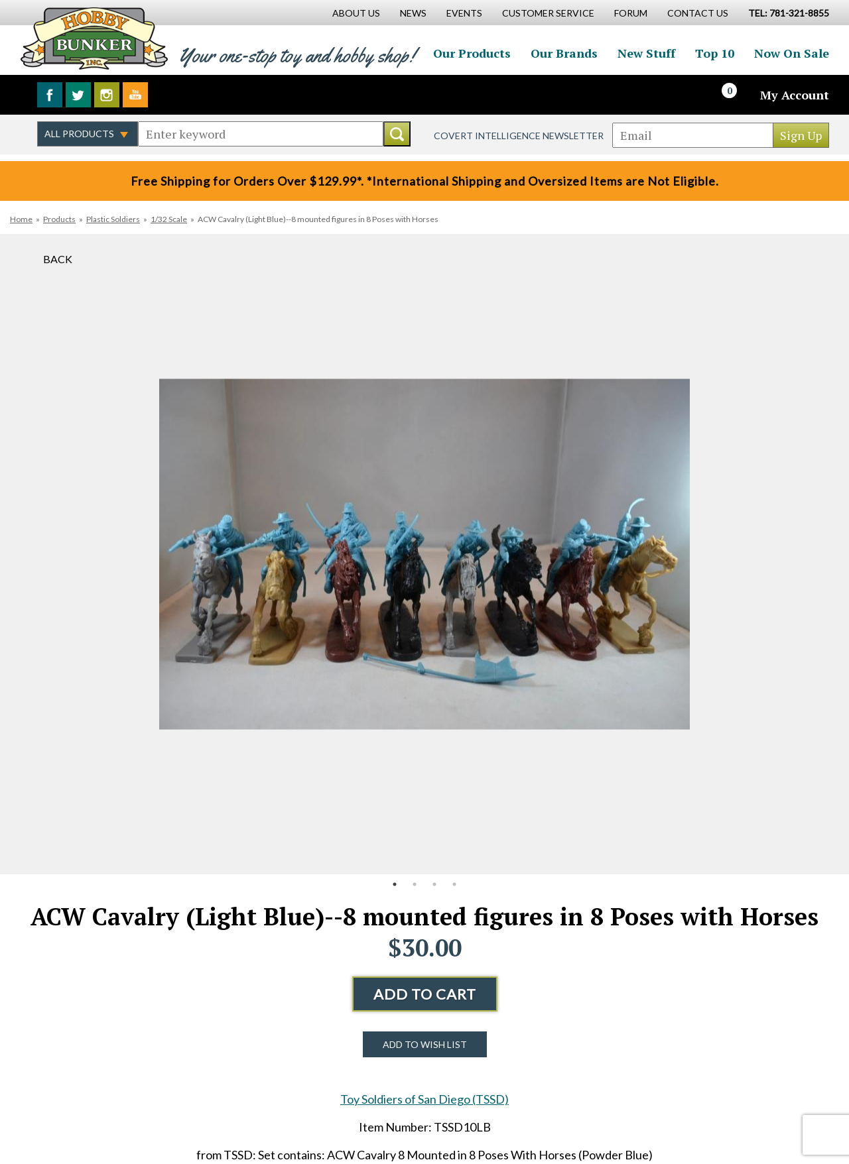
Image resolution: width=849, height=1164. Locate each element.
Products (59, 219)
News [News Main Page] (413, 13)
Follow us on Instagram (106, 94)
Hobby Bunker (94, 38)
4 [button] (454, 884)
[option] (424, 554)
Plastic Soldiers (113, 219)
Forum (630, 13)
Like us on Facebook (49, 94)
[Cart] (736, 94)
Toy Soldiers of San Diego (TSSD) (424, 1099)
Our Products (472, 53)
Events (464, 13)
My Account (794, 95)
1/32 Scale (169, 219)
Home (21, 219)
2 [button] (414, 884)
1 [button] (394, 884)
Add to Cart (424, 994)
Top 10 (714, 53)
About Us (356, 13)
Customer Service (548, 13)
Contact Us (697, 13)
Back (57, 259)
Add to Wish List (425, 1044)
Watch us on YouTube (135, 94)
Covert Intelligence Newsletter (519, 135)
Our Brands (564, 53)
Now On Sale (791, 53)
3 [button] (434, 884)
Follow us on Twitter (78, 94)
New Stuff (646, 53)
